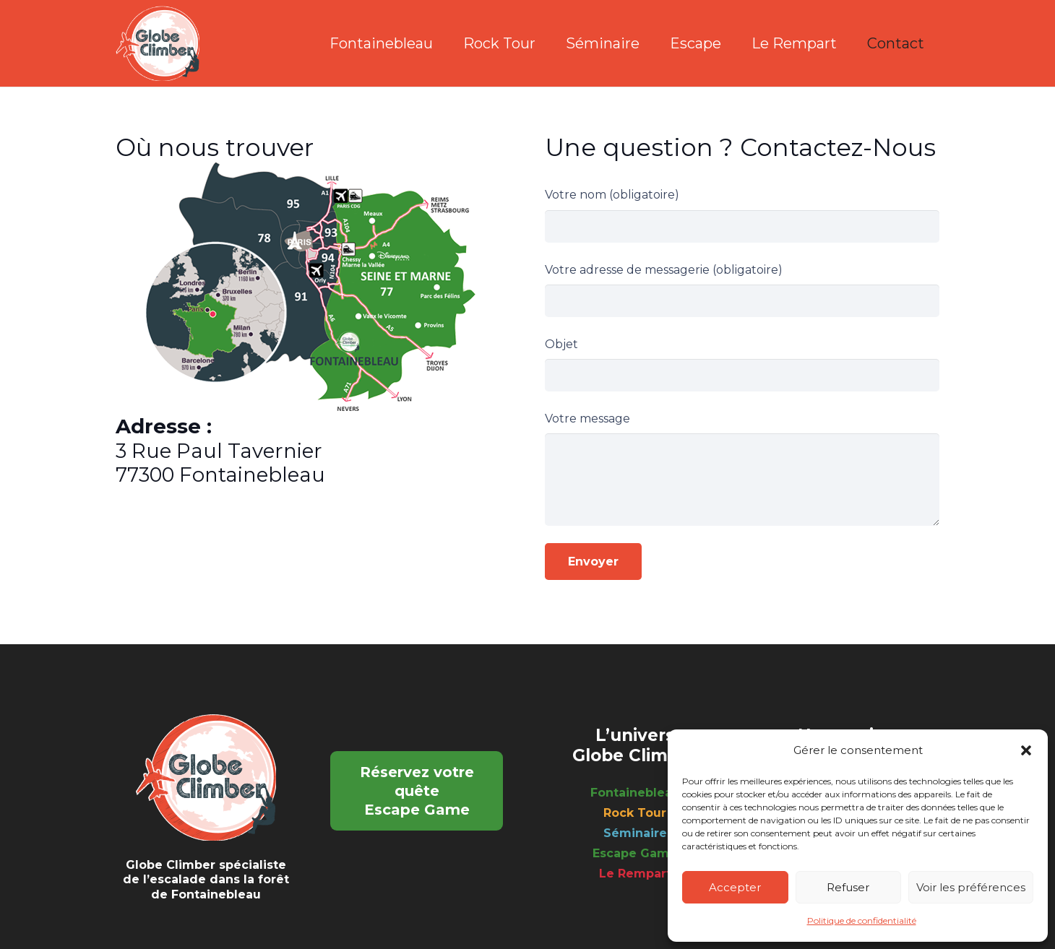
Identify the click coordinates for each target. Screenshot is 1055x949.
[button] (1026, 750)
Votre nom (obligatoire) (742, 215)
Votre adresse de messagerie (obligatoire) (742, 290)
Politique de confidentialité (861, 920)
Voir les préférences (970, 887)
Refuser (848, 887)
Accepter (735, 887)
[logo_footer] (157, 44)
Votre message (742, 469)
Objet (742, 364)
